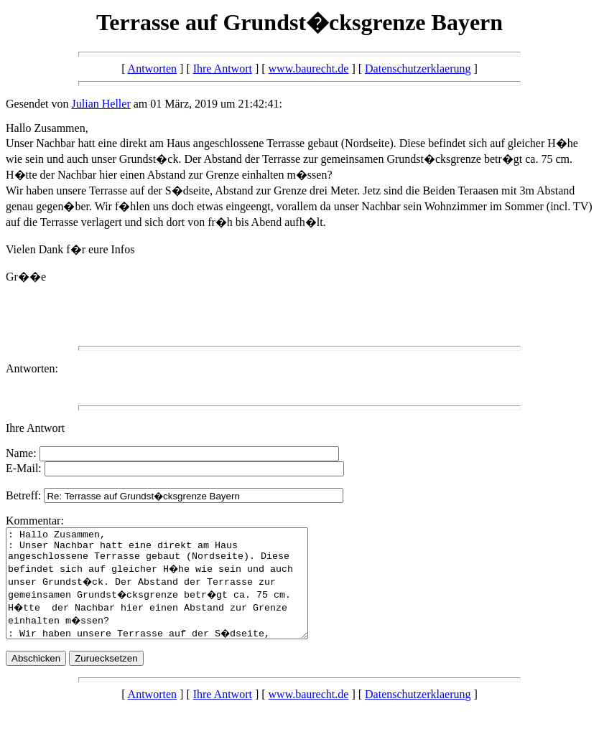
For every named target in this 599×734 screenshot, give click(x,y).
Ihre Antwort (222, 68)
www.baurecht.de (309, 68)
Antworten (152, 68)
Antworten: (32, 368)
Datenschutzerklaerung (417, 68)
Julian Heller (101, 104)
